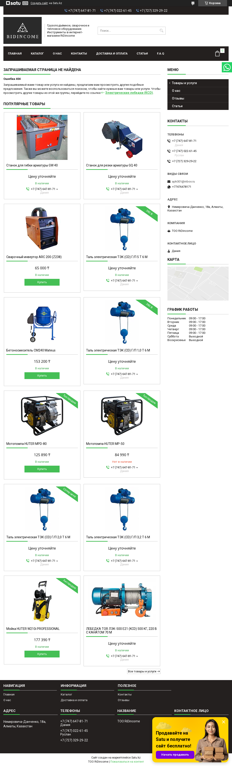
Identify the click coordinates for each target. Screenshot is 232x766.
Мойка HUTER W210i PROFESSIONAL (33, 629)
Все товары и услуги (142, 671)
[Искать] (162, 31)
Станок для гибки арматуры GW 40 (32, 165)
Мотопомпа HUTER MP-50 (105, 444)
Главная (15, 53)
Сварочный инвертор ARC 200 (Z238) (34, 257)
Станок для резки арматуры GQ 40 (111, 165)
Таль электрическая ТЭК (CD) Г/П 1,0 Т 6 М (118, 350)
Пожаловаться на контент (127, 761)
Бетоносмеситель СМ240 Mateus (31, 350)
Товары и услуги (184, 83)
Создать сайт (39, 3)
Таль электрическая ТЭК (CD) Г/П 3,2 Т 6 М (118, 537)
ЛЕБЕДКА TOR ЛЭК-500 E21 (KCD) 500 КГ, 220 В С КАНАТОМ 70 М (121, 630)
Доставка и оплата (112, 53)
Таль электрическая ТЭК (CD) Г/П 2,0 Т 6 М (38, 537)
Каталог (37, 53)
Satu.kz (136, 757)
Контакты (79, 53)
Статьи (142, 53)
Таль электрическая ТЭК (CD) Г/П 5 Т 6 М (116, 257)
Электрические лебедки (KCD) (129, 93)
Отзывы (178, 98)
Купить (42, 282)
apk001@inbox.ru (183, 181)
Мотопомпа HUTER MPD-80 (26, 444)
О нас (57, 53)
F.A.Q (160, 53)
